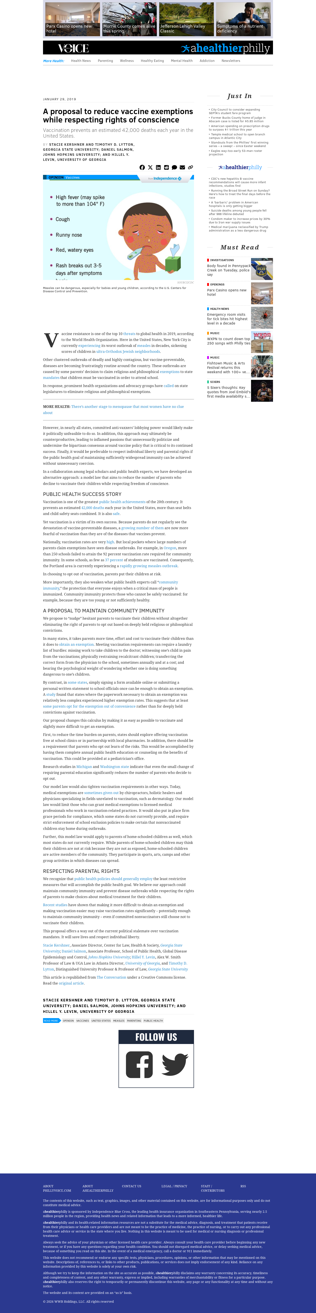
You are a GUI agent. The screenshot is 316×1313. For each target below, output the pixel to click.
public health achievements (122, 502)
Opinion (56, 177)
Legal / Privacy (174, 1186)
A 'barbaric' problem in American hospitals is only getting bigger (233, 204)
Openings (217, 284)
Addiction (207, 60)
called (169, 386)
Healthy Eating (152, 60)
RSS (243, 1186)
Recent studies (55, 905)
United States (101, 1020)
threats (129, 334)
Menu (50, 48)
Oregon (170, 548)
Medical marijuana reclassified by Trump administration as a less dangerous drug (238, 228)
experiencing (89, 346)
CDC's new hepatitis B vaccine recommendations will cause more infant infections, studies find (237, 182)
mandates (51, 378)
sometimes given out (101, 793)
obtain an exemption (76, 644)
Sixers (215, 382)
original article (71, 983)
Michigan (84, 767)
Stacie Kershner (56, 945)
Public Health (153, 1020)
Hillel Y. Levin (143, 957)
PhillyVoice (73, 48)
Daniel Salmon (74, 951)
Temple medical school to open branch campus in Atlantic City (237, 136)
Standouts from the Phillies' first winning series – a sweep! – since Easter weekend (238, 144)
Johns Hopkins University (109, 957)
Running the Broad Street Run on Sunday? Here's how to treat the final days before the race (239, 193)
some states (77, 682)
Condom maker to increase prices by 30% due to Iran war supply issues (239, 220)
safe (116, 514)
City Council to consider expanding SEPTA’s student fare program (234, 111)
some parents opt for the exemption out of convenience (89, 706)
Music (214, 333)
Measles (118, 1020)
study (51, 694)
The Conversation (111, 977)
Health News (81, 60)
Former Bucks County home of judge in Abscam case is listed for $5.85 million (237, 119)
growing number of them (142, 528)
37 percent (114, 560)
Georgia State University (168, 969)
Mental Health (182, 60)
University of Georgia (142, 963)
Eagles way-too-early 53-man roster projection (235, 152)
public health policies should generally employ (113, 879)
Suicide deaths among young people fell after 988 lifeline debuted (238, 212)
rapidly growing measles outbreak (149, 566)
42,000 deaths (92, 508)
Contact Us (131, 1186)
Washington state (114, 767)
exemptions (170, 372)
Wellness (127, 60)
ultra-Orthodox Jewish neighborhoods (128, 352)
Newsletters (231, 60)
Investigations (222, 260)
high (110, 542)
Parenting (105, 60)
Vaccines (73, 177)
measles (144, 346)
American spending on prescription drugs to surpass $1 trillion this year (239, 127)
